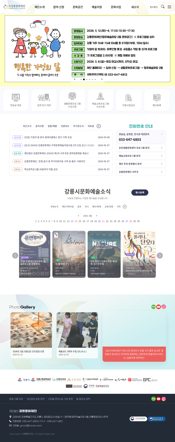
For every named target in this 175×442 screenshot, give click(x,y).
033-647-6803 (130, 139)
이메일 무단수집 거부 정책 (60, 399)
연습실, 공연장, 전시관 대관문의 (134, 134)
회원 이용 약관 (16, 399)
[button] (75, 79)
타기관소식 (78, 126)
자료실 (91, 126)
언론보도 (65, 126)
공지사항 (39, 126)
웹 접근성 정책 (83, 399)
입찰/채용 (52, 126)
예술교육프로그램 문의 (129, 155)
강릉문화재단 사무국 (128, 171)
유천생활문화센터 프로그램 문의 (134, 147)
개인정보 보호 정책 (35, 399)
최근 (27, 126)
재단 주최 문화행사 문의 (130, 163)
